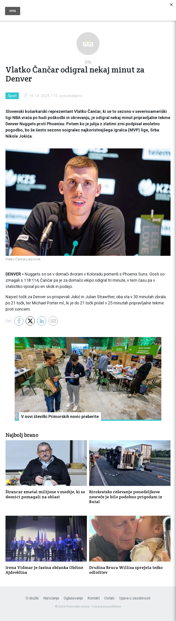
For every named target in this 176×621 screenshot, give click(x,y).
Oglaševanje (73, 598)
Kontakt (94, 598)
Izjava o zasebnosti (134, 598)
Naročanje (51, 598)
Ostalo (109, 598)
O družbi (32, 598)
